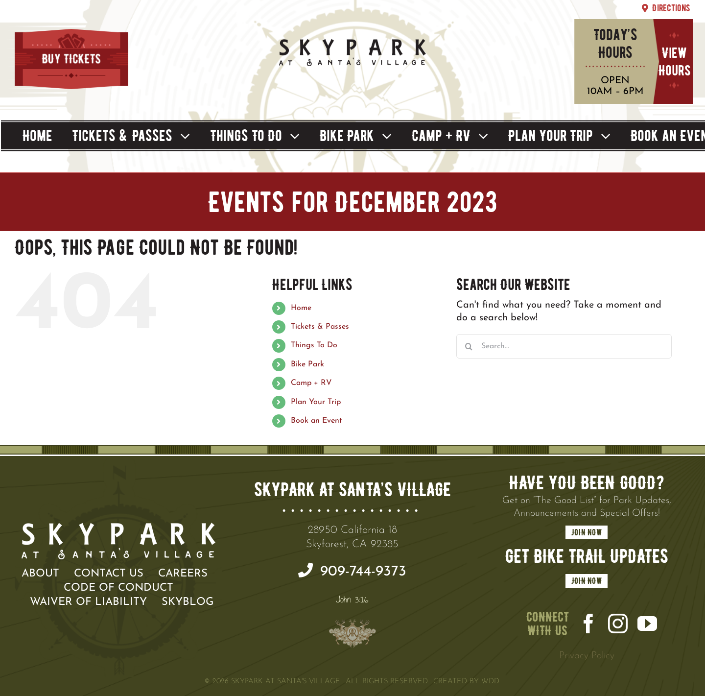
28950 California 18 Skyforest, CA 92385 (352, 537)
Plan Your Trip (316, 402)
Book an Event (316, 421)
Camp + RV (311, 383)
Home (301, 308)
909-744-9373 (352, 571)
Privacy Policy (586, 656)
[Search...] (564, 346)
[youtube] (647, 623)
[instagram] (618, 623)
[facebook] (588, 623)
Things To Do (314, 345)
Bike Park (307, 364)
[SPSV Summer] (352, 40)
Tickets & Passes (320, 327)
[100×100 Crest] (352, 630)
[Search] (468, 346)
